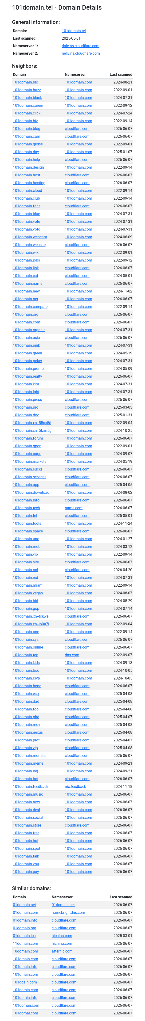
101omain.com (25, 959)
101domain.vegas (28, 593)
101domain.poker (27, 361)
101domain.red (25, 577)
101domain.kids (26, 662)
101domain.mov (26, 724)
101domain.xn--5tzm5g (32, 430)
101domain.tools (27, 523)
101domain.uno (26, 539)
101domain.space (28, 531)
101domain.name (27, 283)
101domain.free (26, 833)
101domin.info (25, 997)
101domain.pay (26, 871)
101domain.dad (26, 701)
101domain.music (28, 794)
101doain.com (25, 982)
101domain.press (27, 399)
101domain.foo (26, 709)
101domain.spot (26, 848)
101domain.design (28, 167)
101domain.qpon (27, 446)
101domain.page (27, 454)
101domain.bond (27, 686)
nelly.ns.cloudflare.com (81, 53)
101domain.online (28, 647)
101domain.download (31, 492)
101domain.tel (74, 31)
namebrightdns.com (68, 912)
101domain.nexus (28, 732)
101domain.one (26, 632)
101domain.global (28, 144)
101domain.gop (26, 608)
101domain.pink (26, 345)
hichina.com (62, 936)
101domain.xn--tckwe (30, 616)
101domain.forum (28, 438)
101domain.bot (25, 779)
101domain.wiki (26, 252)
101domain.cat (25, 275)
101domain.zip (25, 748)
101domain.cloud (27, 190)
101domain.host (26, 175)
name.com (73, 508)
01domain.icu (24, 936)
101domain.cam (26, 136)
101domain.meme (28, 763)
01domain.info (25, 920)
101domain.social (28, 817)
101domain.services (29, 477)
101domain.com (78, 82)
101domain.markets (29, 461)
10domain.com (25, 951)
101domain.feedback (30, 786)
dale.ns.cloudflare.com (80, 46)
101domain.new (26, 291)
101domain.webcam (30, 237)
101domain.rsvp (26, 678)
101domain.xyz (26, 639)
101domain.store (27, 825)
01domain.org (24, 928)
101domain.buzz (27, 90)
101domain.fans (26, 206)
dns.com (72, 655)
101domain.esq (26, 693)
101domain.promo (28, 368)
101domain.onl (25, 570)
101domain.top (25, 655)
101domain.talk (26, 856)
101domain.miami (28, 585)
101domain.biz (25, 121)
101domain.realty (27, 376)
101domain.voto (26, 229)
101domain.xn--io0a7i (31, 624)
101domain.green (27, 353)
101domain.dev (26, 415)
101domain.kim (26, 384)
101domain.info (26, 500)
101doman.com (26, 1005)
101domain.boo (26, 670)
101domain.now (26, 802)
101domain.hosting (29, 183)
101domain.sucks (28, 469)
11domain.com (25, 943)
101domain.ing (25, 771)
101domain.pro (25, 407)
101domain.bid (25, 601)
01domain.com (25, 912)
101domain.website (29, 245)
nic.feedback (75, 786)
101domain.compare (30, 306)
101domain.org (25, 314)
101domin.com (25, 990)
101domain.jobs (26, 260)
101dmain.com (25, 974)
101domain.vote (26, 221)
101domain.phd (26, 717)
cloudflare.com (77, 128)
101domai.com (25, 1013)
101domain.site (26, 562)
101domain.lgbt (26, 392)
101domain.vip (25, 554)
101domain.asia (26, 337)
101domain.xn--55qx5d (32, 423)
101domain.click (26, 113)
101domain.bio (25, 82)
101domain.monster (30, 755)
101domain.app (26, 484)
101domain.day (26, 152)
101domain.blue (26, 214)
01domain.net (24, 905)
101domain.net (25, 299)
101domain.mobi (27, 546)
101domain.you (26, 864)
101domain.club (26, 198)
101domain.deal (26, 810)
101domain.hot (25, 841)
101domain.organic (29, 330)
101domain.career (28, 105)
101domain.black (27, 97)
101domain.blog (26, 128)
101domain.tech (26, 508)
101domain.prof (26, 740)
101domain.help (26, 159)
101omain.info (25, 966)
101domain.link (26, 268)
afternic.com (62, 951)
